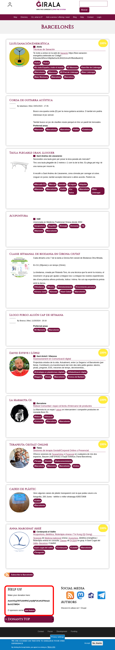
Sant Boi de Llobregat (45, 73)
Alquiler (86, 191)
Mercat (54, 191)
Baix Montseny (83, 78)
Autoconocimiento (65, 471)
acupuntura (40, 233)
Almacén (50, 426)
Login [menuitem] (99, 17)
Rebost (38, 426)
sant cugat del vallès (45, 558)
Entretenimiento (67, 295)
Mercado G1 (41, 191)
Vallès (79, 136)
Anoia (49, 386)
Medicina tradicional (54, 549)
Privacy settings (57, 637)
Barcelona (40, 83)
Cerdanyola (64, 558)
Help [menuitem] (82, 17)
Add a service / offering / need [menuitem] (58, 17)
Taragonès (40, 563)
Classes (63, 551)
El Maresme (75, 68)
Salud (38, 63)
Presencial (71, 464)
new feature (30, 622)
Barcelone (98, 78)
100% (102, 43)
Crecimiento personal (89, 295)
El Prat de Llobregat (44, 78)
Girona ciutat (41, 300)
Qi (86, 233)
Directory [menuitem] (24, 17)
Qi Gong (74, 551)
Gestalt (49, 471)
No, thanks (97, 644)
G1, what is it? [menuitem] (37, 17)
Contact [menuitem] (90, 17)
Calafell (77, 558)
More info (51, 647)
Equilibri (54, 233)
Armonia (77, 233)
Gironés (55, 300)
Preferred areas (40, 132)
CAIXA (38, 511)
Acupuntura (75, 549)
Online (61, 464)
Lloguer (75, 191)
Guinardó (39, 431)
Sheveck (65, 619)
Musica (52, 295)
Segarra (39, 386)
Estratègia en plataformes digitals (51, 381)
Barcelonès (65, 73)
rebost (59, 419)
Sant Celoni (68, 300)
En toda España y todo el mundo (50, 68)
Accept (86, 644)
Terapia (55, 464)
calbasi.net (76, 619)
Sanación (64, 53)
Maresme (78, 73)
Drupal (86, 619)
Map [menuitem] (15, 17)
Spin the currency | (51, 9)
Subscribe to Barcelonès (22, 586)
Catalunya (90, 136)
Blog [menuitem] (75, 17)
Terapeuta (37, 549)
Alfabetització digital (80, 381)
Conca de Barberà (79, 386)
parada (64, 191)
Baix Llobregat (65, 78)
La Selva (73, 198)
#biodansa (40, 295)
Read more (63, 92)
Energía (65, 233)
